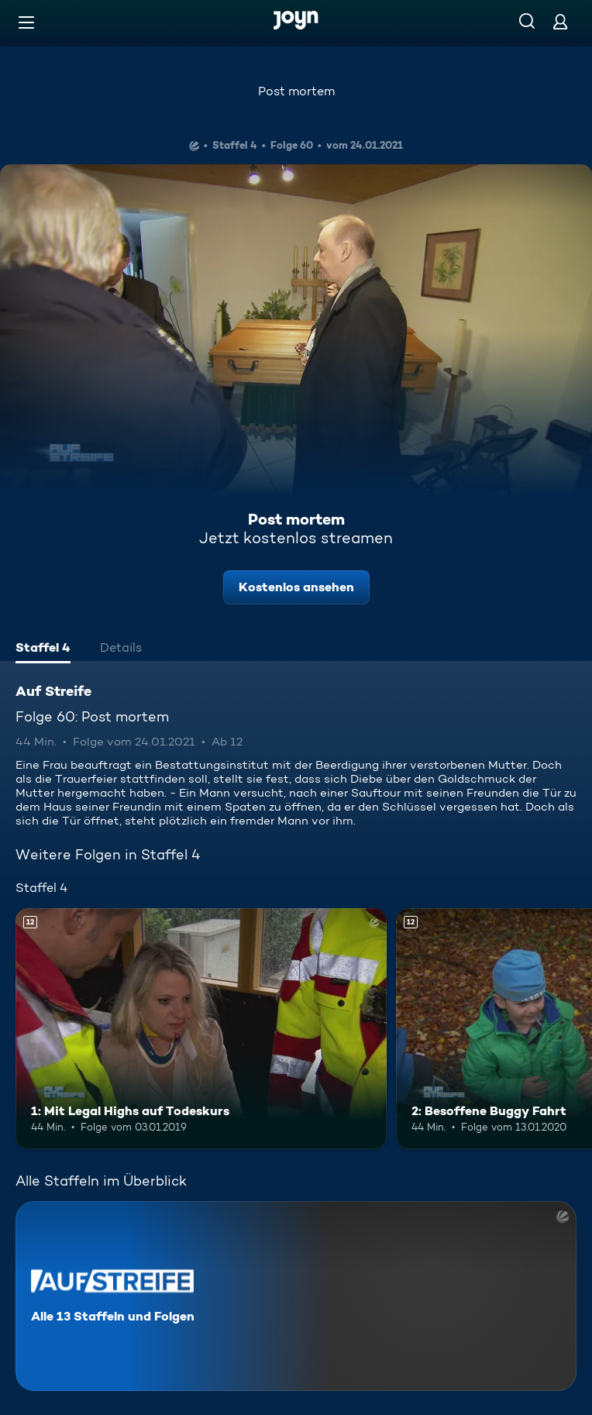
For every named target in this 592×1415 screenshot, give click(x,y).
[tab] (43, 649)
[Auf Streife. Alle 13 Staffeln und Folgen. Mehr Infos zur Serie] (296, 1296)
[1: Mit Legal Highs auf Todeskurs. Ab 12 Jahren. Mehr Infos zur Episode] (201, 1028)
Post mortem (296, 91)
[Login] (560, 21)
